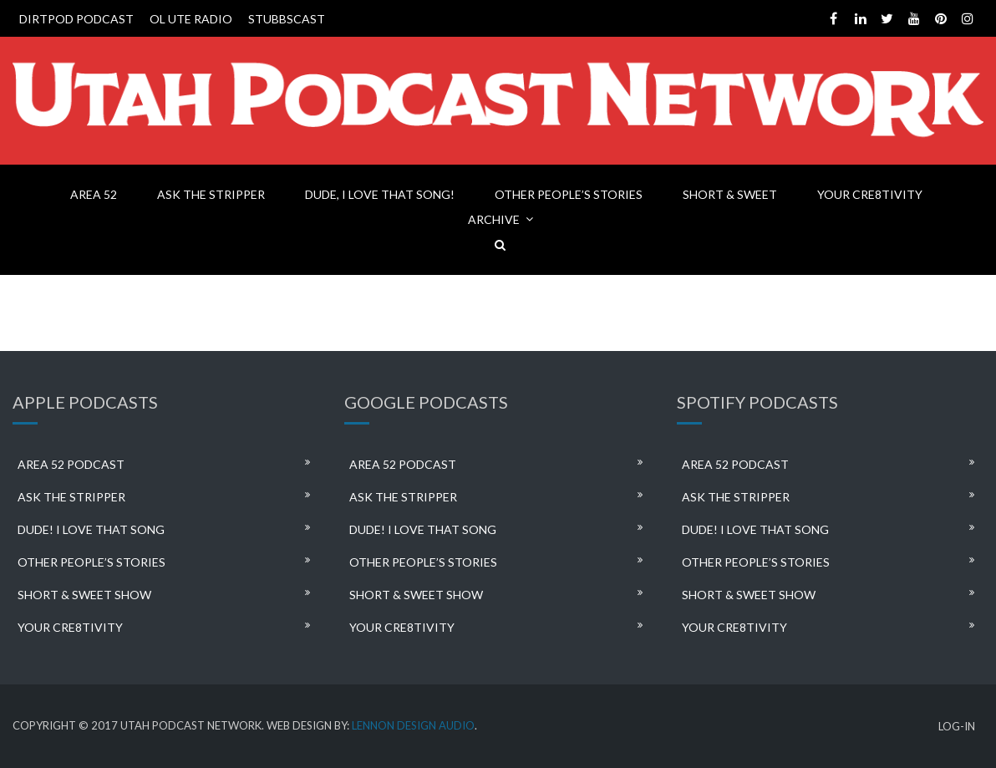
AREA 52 (93, 194)
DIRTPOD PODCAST (76, 19)
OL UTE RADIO (191, 19)
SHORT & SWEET (730, 194)
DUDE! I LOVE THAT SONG (91, 529)
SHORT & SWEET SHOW (84, 594)
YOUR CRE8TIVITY (869, 194)
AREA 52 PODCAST (71, 464)
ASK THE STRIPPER (211, 194)
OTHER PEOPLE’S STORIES (569, 194)
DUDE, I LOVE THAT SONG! (380, 194)
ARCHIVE (494, 219)
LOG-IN (956, 726)
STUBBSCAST (286, 19)
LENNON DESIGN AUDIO (413, 725)
